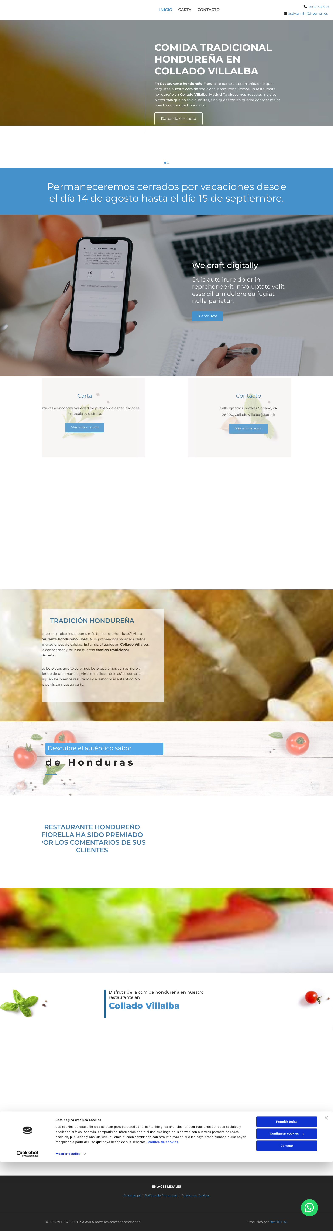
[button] (178, 118)
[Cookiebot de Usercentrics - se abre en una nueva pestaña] (27, 1223)
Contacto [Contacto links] (209, 9)
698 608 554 (197, 1146)
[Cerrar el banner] (326, 1186)
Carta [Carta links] (184, 9)
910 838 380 (319, 7)
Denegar (286, 1214)
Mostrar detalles (68, 1222)
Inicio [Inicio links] (165, 9)
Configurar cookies (287, 1202)
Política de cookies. (163, 1211)
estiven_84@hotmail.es (260, 1146)
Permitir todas (287, 1190)
